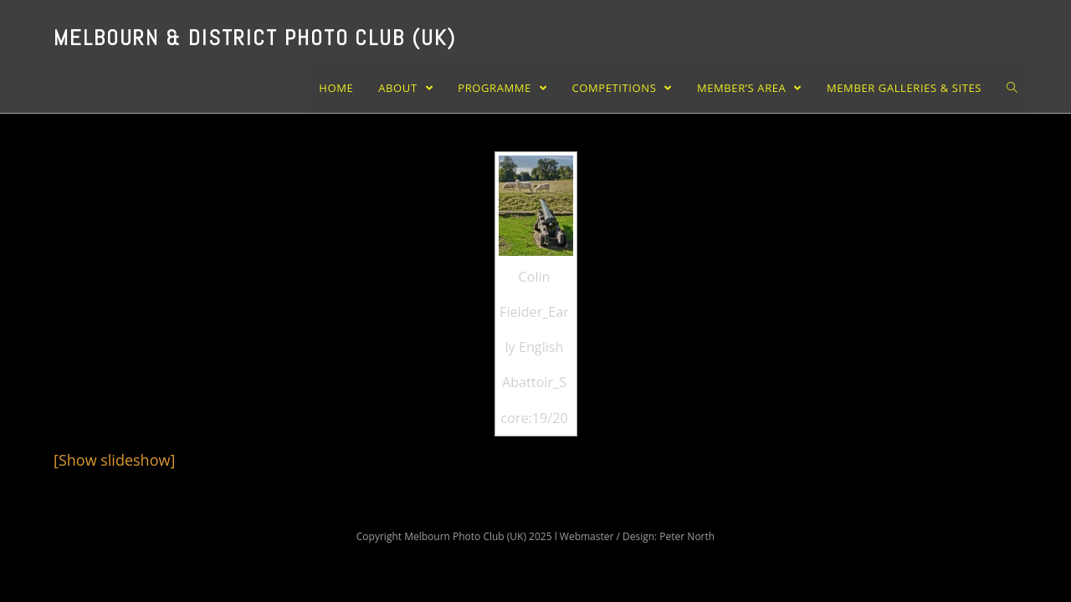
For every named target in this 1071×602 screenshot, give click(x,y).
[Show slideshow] (114, 460)
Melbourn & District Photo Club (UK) (255, 38)
